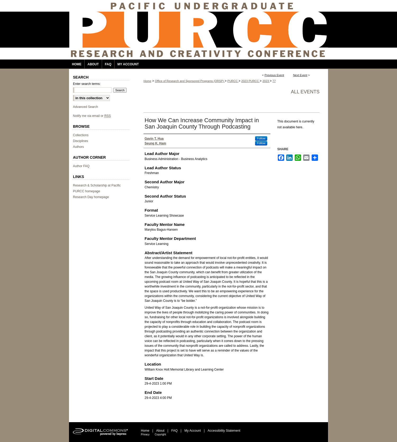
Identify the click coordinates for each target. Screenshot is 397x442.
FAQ (174, 430)
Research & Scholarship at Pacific (97, 185)
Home (147, 81)
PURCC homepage (86, 191)
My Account (192, 430)
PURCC (232, 81)
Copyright (160, 434)
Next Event (300, 75)
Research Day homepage (91, 197)
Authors (78, 147)
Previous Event (274, 75)
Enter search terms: (87, 84)
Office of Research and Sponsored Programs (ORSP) (190, 81)
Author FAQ (81, 166)
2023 (266, 81)
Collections (81, 135)
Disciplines (80, 141)
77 (274, 81)
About (160, 430)
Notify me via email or (92, 116)
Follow (261, 138)
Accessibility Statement (224, 430)
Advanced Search (85, 107)
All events (305, 91)
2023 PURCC (250, 81)
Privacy (145, 434)
